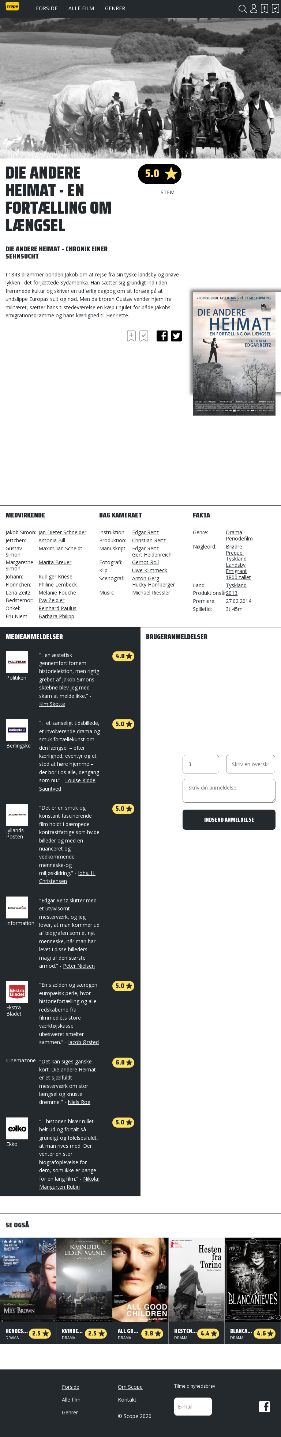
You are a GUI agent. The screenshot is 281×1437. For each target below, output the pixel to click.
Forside (46, 8)
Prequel (235, 552)
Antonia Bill (51, 540)
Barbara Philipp (56, 616)
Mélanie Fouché (57, 592)
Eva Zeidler (51, 600)
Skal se (264, 8)
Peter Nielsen (79, 965)
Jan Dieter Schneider (62, 532)
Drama (234, 532)
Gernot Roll (145, 562)
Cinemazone (21, 1060)
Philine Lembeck (57, 584)
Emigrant (236, 570)
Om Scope (130, 1386)
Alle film (81, 8)
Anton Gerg (145, 578)
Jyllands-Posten (16, 822)
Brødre (234, 546)
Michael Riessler (151, 592)
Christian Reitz (149, 540)
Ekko (16, 1132)
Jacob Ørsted (83, 1042)
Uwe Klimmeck (149, 570)
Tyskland (236, 558)
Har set (275, 8)
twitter (176, 335)
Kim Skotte (52, 703)
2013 (231, 592)
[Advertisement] (64, 370)
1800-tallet (238, 577)
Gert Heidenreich (152, 554)
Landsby (236, 564)
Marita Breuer (54, 562)
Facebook (264, 1406)
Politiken (16, 666)
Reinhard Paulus (57, 608)
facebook (162, 335)
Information (20, 911)
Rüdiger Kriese (55, 576)
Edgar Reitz (145, 532)
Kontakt (127, 1399)
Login (253, 8)
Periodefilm (239, 538)
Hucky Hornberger (153, 584)
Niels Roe (79, 1101)
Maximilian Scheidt (60, 548)
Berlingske (18, 734)
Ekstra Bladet (16, 999)
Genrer (115, 8)
